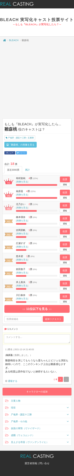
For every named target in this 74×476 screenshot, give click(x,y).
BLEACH (13, 40)
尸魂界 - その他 (37, 421)
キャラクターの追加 (37, 391)
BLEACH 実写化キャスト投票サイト (37, 19)
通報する (12, 381)
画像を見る (22, 181)
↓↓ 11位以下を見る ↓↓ (37, 309)
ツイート (21, 153)
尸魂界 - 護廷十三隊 (37, 414)
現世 (37, 407)
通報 (65, 184)
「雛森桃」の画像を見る (20, 144)
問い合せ (44, 463)
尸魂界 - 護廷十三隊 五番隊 (20, 138)
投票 (65, 179)
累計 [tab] (27, 169)
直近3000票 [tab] (13, 169)
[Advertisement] (35, 81)
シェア (10, 153)
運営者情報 (31, 463)
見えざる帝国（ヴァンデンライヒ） (37, 442)
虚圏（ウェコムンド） (37, 435)
